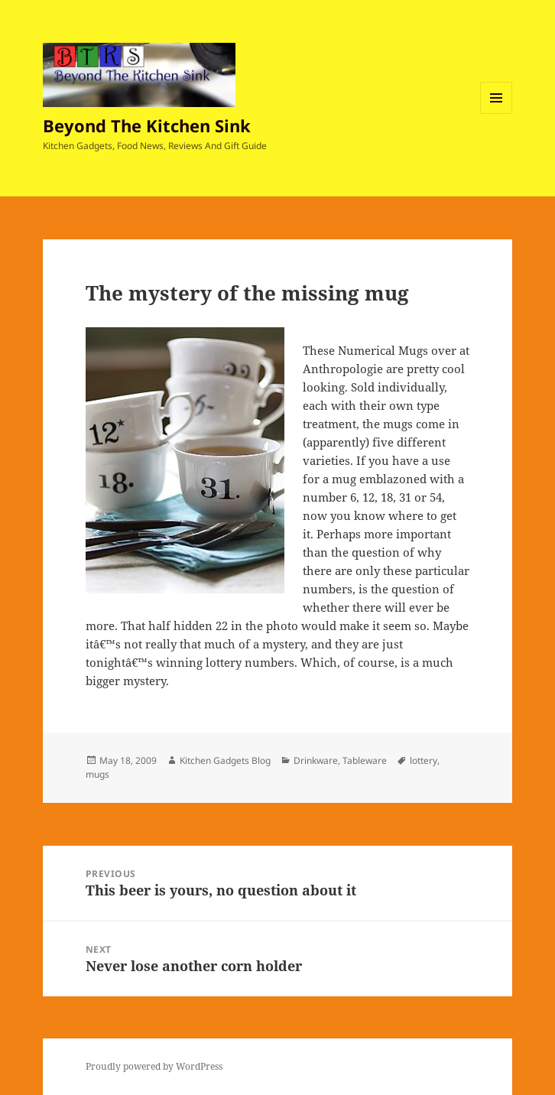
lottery (423, 760)
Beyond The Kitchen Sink (147, 125)
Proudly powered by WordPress (154, 1066)
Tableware (364, 760)
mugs (97, 774)
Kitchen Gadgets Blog (225, 760)
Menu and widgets (496, 113)
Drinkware (316, 760)
